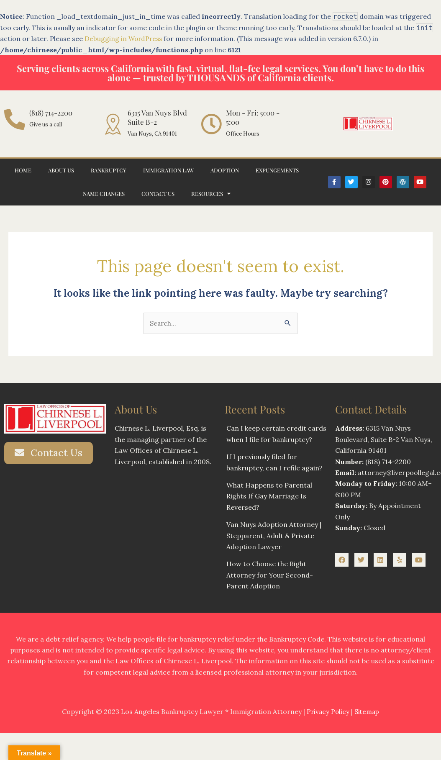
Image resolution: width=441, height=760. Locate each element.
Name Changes (104, 193)
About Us (61, 170)
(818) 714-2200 (50, 112)
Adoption (224, 170)
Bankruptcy (108, 170)
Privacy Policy (327, 712)
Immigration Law (168, 170)
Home (23, 170)
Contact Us (157, 193)
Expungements (277, 170)
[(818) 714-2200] (14, 119)
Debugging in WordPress (124, 38)
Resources (211, 193)
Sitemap (367, 712)
